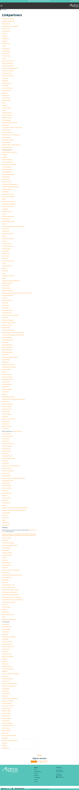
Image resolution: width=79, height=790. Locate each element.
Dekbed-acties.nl (5, 305)
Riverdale (4, 505)
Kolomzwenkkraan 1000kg (7, 234)
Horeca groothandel (6, 476)
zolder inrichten (5, 733)
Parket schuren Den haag (7, 404)
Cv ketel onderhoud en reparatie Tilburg (10, 595)
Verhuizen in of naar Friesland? (8, 419)
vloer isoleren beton (6, 716)
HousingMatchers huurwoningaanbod (10, 26)
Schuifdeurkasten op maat (7, 246)
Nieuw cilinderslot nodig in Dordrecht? (10, 590)
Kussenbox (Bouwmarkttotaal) (8, 536)
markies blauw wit (6, 424)
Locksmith (4, 59)
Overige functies (5, 231)
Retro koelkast (5, 541)
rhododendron (5, 461)
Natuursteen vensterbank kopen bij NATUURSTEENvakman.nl (15, 508)
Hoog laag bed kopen (6, 654)
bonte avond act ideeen (7, 133)
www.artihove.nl (5, 392)
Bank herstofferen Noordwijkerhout (9, 152)
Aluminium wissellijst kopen (8, 471)
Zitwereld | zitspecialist (7, 446)
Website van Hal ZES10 (7, 427)
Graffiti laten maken (6, 713)
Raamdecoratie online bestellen (9, 637)
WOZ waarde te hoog (6, 313)
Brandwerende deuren (20, 399)
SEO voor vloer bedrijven (7, 88)
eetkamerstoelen (5, 625)
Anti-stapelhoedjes (6, 382)
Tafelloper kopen (5, 632)
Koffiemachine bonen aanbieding (9, 165)
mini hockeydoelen (6, 513)
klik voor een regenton (6, 407)
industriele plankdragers (7, 338)
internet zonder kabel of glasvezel (9, 736)
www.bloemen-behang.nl (7, 291)
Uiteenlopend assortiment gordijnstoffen (10, 281)
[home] (0, 10)
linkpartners (4, 10)
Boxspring (4, 610)
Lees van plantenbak (6, 434)
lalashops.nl (4, 394)
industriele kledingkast (7, 385)
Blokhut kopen (5, 81)
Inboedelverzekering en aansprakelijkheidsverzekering (13, 478)
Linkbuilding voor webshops (8, 19)
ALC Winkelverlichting (6, 486)
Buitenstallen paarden (6, 212)
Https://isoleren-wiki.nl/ (7, 73)
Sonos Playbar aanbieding (7, 436)
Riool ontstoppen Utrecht (7, 380)
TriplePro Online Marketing (7, 239)
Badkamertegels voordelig (7, 194)
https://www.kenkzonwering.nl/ (8, 686)
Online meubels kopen (7, 493)
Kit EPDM (4, 278)
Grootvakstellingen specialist (8, 222)
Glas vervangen (5, 86)
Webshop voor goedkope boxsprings (10, 545)
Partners (36, 782)
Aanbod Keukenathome (7, 666)
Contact (34, 762)
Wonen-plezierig (5, 523)
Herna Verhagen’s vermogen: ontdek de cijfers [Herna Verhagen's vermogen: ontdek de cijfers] (12, 128)
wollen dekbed (5, 639)
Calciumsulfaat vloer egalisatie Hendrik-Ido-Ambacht (13, 226)
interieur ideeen (5, 518)
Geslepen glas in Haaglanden (8, 202)
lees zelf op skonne (6, 503)
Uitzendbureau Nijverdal (7, 310)
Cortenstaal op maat (6, 219)
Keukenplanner (5, 738)
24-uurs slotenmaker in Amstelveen (9, 592)
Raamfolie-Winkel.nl (6, 563)
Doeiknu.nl (4, 34)
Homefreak (4, 558)
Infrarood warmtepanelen (7, 162)
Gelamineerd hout (6, 180)
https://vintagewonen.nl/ (7, 301)
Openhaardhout (5, 748)
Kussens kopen (5, 303)
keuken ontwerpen (6, 44)
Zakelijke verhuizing (6, 138)
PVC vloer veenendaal (6, 468)
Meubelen (36, 775)
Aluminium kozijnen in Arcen (8, 647)
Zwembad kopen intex (7, 375)
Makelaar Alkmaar (6, 328)
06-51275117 (58, 774)
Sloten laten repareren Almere (8, 587)
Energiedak (4, 41)
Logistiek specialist (6, 422)
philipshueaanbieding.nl (7, 150)
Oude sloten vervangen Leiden (8, 602)
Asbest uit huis (5, 501)
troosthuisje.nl (5, 696)
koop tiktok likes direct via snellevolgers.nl (11, 135)
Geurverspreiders (5, 573)
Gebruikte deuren (5, 229)
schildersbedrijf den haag (7, 340)
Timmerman (4, 560)
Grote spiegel (5, 209)
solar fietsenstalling (6, 708)
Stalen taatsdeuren (6, 24)
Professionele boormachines (8, 261)
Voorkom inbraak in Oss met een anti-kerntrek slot (12, 600)
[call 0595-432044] (74, 1)
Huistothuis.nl (5, 36)
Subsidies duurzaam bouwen (8, 276)
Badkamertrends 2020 (6, 409)
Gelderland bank (5, 39)
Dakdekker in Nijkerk (6, 711)
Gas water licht (5, 491)
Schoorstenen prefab (6, 451)
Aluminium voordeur (6, 101)
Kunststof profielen (6, 412)
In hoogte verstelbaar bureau (8, 217)
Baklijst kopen (5, 634)
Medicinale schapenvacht (7, 63)
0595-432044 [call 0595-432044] (43, 762)
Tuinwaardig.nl (5, 78)
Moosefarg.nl (5, 515)
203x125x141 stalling (6, 108)
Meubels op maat (5, 473)
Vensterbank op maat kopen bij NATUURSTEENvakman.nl (14, 510)
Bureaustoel (4, 298)
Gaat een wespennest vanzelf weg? (9, 123)
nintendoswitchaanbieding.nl (8, 175)
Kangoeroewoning (6, 370)
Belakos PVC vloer (5, 254)
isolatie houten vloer (6, 449)
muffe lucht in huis (6, 29)
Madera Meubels (5, 689)
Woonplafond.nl (5, 355)
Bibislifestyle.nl (5, 343)
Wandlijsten (4, 746)
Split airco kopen (5, 256)
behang (3, 103)
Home (35, 770)
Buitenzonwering (5, 125)
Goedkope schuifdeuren (7, 553)
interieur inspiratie (6, 439)
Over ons (36, 780)
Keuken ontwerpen (6, 360)
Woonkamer (4, 659)
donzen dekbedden (6, 51)
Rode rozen (4, 236)
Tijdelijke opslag (5, 612)
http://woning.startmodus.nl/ (8, 615)
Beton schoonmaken (6, 731)
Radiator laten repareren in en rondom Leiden (12, 597)
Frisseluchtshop (5, 676)
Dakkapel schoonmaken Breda (8, 21)
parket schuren (5, 318)
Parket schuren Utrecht (7, 325)
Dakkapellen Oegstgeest (7, 283)
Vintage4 (4, 224)
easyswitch (4, 496)
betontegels (4, 671)
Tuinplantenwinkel (6, 98)
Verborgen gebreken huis (7, 345)
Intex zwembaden (6, 286)
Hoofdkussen (5, 417)
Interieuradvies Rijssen (6, 414)
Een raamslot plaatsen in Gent (8, 585)
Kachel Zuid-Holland (6, 249)
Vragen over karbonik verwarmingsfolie (10, 674)
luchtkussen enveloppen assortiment (10, 741)
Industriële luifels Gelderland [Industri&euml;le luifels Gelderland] (8, 197)
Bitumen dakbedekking (7, 347)
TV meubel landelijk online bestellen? (10, 357)
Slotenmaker (4, 93)
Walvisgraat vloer (5, 54)
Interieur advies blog (6, 498)
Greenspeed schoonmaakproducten (9, 184)
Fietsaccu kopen (5, 308)
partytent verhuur (5, 441)
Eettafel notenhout (6, 177)
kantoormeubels (5, 580)
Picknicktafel (4, 568)
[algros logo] (73, 5)
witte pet (4, 372)
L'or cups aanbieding (6, 167)
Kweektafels (4, 662)
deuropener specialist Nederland (9, 367)
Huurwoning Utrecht (6, 142)
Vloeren (36, 774)
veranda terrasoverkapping (8, 669)
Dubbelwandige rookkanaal (8, 66)
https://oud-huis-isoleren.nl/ (8, 76)
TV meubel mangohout (7, 189)
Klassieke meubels (6, 629)
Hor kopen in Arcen (6, 649)
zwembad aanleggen (7, 718)
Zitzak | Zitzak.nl (5, 463)
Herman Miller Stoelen (6, 578)
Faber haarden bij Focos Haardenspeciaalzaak (12, 575)
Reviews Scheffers (6, 728)
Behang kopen (24, 536)
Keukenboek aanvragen (7, 642)
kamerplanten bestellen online (8, 459)
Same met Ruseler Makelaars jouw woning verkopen (13, 335)
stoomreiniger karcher (6, 172)
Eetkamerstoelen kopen (7, 266)
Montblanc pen (5, 664)
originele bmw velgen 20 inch (8, 365)
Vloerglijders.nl (18, 536)
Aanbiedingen (37, 777)
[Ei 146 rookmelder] (6, 622)
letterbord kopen (5, 550)
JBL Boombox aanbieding (7, 352)
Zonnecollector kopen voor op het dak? (10, 315)
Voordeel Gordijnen (6, 548)
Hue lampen (4, 743)
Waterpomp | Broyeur (6, 538)
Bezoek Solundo (5, 429)
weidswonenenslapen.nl (7, 389)
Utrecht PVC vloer (5, 681)
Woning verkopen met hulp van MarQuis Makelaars (13, 333)
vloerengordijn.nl (5, 691)
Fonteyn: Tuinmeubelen (7, 534)
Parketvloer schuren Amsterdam (9, 323)
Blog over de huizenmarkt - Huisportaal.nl (10, 570)
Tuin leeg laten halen (6, 91)
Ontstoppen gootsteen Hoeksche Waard (10, 187)
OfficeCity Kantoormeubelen (8, 543)
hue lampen (4, 583)
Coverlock (4, 46)
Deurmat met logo (6, 483)
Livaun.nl (4, 264)
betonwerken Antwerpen (7, 723)
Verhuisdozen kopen (6, 56)
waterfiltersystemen (6, 130)
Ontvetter (4, 110)
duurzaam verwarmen (6, 488)
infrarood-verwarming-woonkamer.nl (10, 68)
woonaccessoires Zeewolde (8, 444)
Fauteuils (4, 199)
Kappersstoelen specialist (7, 644)
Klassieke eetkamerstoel (7, 377)
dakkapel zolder (5, 362)
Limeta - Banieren (32, 534)
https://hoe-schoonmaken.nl (8, 71)
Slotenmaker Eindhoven (7, 113)
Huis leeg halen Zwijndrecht (8, 140)
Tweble (3, 617)
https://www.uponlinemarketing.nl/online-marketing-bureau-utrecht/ (16, 293)
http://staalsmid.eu (6, 49)
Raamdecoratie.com (17, 431)
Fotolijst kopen (5, 271)
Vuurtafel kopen (5, 251)
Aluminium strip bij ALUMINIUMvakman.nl (11, 466)
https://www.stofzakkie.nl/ (7, 296)
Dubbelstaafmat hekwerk (7, 147)
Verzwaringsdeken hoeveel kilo (8, 399)
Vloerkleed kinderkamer (7, 160)
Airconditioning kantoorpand (8, 330)
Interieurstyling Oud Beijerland (8, 204)
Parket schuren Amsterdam (8, 320)
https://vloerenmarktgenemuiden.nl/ (10, 684)
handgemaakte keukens (7, 456)
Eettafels (4, 520)
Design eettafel (5, 402)
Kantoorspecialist (5, 525)
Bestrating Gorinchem (6, 182)
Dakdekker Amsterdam (7, 118)
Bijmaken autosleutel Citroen (8, 61)
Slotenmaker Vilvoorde (7, 115)
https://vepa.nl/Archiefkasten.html (9, 620)
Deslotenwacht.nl (5, 96)
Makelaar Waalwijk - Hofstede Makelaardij (11, 145)
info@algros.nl (60, 777)
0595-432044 (59, 776)
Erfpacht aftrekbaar (6, 607)
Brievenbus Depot (31, 536)
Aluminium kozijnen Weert (7, 207)
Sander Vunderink (6, 721)
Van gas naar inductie (7, 244)
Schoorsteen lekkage (6, 120)
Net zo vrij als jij (5, 454)
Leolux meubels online (6, 627)
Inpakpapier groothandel (7, 679)
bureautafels (4, 605)
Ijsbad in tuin (4, 105)
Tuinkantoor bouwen (6, 288)
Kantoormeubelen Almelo (7, 481)
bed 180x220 (4, 652)
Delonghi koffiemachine (7, 170)
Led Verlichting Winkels (7, 555)
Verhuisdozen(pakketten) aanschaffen (20, 534)
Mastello (4, 273)
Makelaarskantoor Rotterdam (8, 397)
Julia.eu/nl (4, 214)
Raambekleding (37, 772)
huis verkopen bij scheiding (8, 726)
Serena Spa (4, 241)
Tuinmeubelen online (6, 565)
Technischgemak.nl (6, 31)
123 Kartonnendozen (6, 694)
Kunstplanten (5, 155)
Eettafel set (4, 268)
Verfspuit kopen (5, 259)
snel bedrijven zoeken (6, 83)
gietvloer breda (5, 387)
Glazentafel (4, 157)
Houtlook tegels (5, 192)
